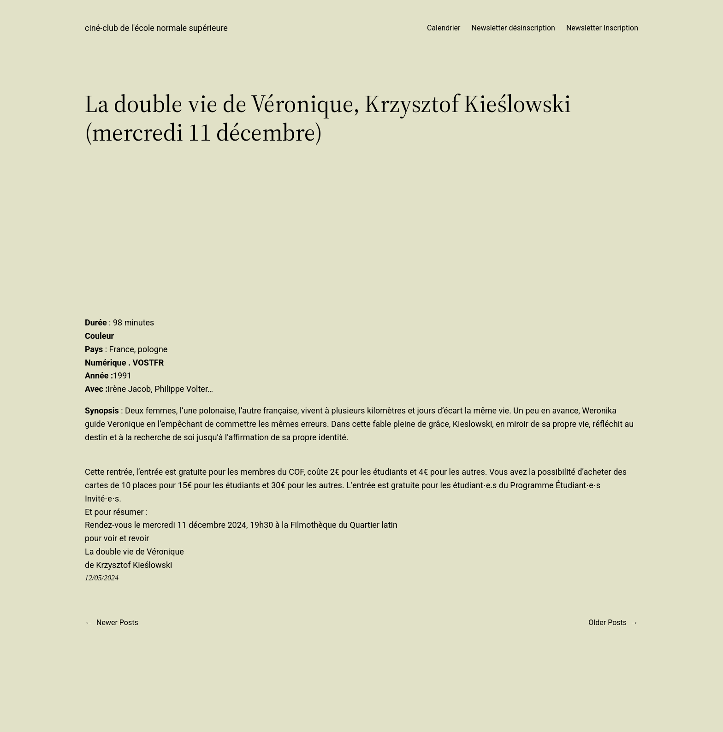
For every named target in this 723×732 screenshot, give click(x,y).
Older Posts (613, 623)
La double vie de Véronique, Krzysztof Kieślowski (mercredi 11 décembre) (328, 118)
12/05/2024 (102, 578)
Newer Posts (111, 623)
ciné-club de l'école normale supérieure (156, 28)
